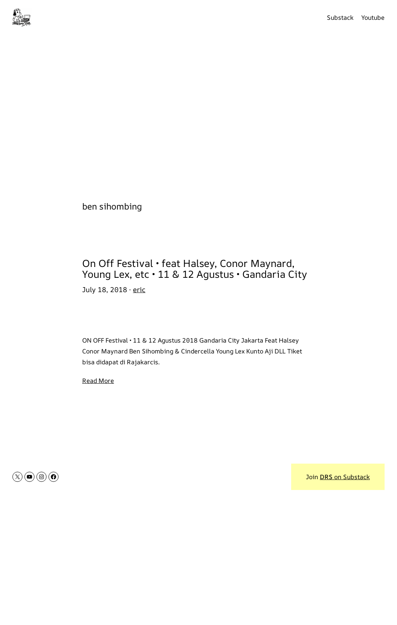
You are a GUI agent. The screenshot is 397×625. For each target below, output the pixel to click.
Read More (98, 380)
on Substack (345, 477)
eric (139, 289)
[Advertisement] (198, 112)
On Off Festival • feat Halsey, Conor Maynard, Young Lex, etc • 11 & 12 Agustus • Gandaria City (194, 269)
